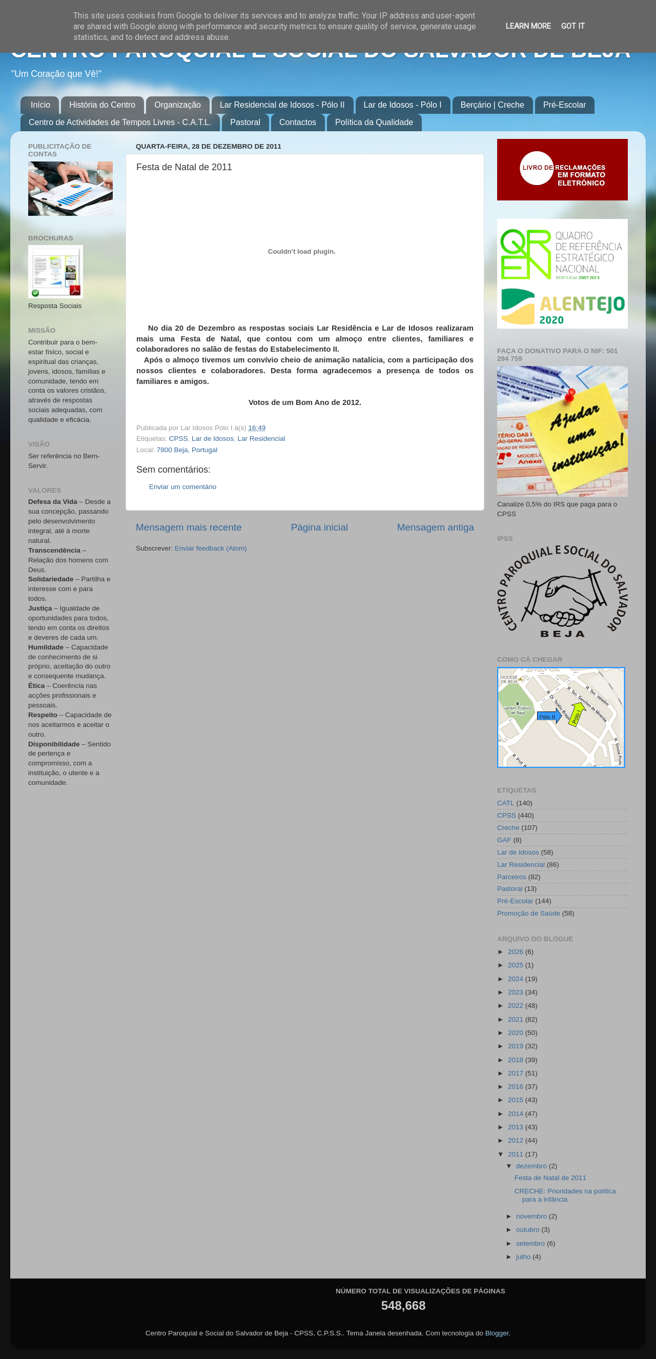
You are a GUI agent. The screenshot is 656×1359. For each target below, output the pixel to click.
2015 (516, 1100)
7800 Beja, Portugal (187, 450)
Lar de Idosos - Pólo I (403, 104)
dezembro (532, 1166)
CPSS (178, 438)
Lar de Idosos (213, 438)
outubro (529, 1229)
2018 (516, 1060)
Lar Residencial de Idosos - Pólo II (282, 104)
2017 (516, 1073)
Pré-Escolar (564, 104)
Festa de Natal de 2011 (550, 1178)
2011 (516, 1154)
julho (524, 1257)
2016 (516, 1086)
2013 (516, 1127)
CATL (506, 803)
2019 (516, 1046)
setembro (531, 1243)
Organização (177, 104)
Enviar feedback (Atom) (211, 548)
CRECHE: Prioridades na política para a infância (565, 1195)
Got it (573, 26)
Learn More (528, 26)
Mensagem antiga (435, 527)
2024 (516, 979)
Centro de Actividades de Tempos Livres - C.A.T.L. (120, 122)
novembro (532, 1216)
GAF (504, 840)
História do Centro (102, 104)
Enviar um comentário (182, 487)
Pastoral (245, 122)
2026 (516, 952)
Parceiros (511, 877)
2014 (516, 1114)
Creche (508, 827)
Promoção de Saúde (528, 913)
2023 (516, 992)
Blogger (497, 1333)
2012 (516, 1140)
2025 (516, 965)
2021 (516, 1019)
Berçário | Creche (492, 104)
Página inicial (319, 527)
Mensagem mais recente (189, 527)
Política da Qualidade (374, 122)
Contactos (297, 122)
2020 (516, 1033)
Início (40, 104)
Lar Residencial (261, 438)
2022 (516, 1005)
